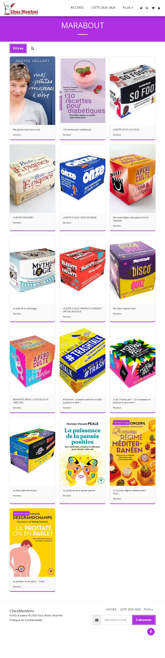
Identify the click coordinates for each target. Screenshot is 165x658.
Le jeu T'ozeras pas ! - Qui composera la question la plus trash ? (131, 405)
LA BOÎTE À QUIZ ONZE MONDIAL (82, 218)
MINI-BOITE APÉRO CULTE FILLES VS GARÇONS (32, 405)
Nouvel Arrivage (122, 427)
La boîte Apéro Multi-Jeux (28, 496)
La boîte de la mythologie (28, 311)
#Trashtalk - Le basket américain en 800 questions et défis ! (82, 405)
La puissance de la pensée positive (79, 497)
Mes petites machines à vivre (30, 130)
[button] (147, 8)
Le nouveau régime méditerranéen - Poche (127, 497)
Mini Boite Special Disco (127, 311)
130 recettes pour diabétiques (81, 130)
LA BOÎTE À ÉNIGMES (25, 218)
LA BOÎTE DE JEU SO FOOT (128, 130)
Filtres (18, 48)
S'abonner (144, 631)
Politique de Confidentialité (26, 631)
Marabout (17, 135)
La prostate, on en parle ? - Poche (29, 590)
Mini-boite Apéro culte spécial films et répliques (131, 220)
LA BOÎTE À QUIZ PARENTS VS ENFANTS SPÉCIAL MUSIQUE (80, 313)
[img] (32, 90)
